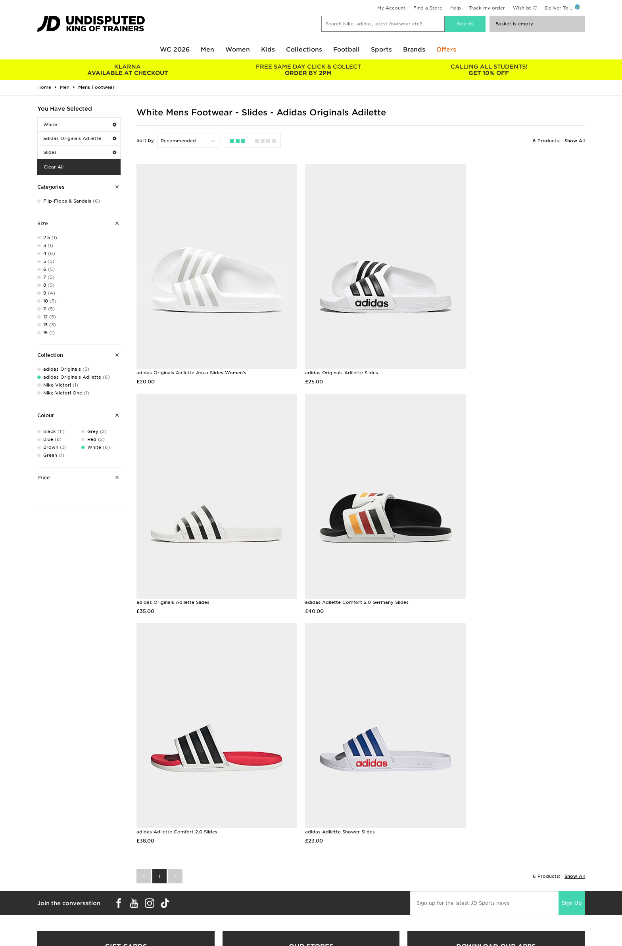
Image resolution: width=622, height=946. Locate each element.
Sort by (145, 140)
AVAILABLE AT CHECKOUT (127, 69)
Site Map (458, 893)
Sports (381, 49)
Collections (304, 49)
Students (47, 859)
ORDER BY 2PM (308, 69)
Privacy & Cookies (469, 868)
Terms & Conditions (470, 859)
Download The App (60, 893)
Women (237, 49)
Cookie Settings (466, 884)
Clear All (53, 167)
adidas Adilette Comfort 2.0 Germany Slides (188, 559)
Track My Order (192, 884)
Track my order (487, 8)
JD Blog (46, 901)
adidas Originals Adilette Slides (324, 351)
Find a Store (427, 8)
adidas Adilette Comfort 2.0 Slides (328, 559)
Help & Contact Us (196, 876)
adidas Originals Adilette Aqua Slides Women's (191, 351)
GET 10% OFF (489, 69)
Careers (320, 859)
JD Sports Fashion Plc (337, 868)
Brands (414, 49)
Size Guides (50, 868)
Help (455, 8)
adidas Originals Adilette (79, 138)
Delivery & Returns (195, 859)
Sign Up (572, 631)
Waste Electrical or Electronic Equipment (222, 893)
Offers (446, 49)
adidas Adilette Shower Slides (475, 559)
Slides (79, 152)
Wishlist (522, 8)
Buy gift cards (125, 780)
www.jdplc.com (130, 932)
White (79, 124)
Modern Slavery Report (475, 901)
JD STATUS (49, 884)
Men (207, 49)
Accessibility (462, 876)
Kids (268, 49)
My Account (391, 8)
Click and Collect (194, 868)
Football (346, 49)
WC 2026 (175, 49)
